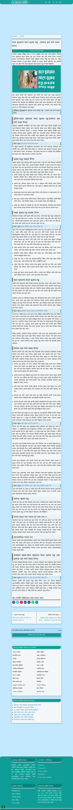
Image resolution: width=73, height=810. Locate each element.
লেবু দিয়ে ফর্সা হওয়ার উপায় (29, 144)
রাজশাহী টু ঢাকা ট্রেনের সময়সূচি (23, 717)
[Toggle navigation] (60, 2)
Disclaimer (41, 774)
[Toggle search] (56, 2)
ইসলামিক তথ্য (16, 791)
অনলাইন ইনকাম (16, 797)
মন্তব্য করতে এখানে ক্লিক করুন (36, 635)
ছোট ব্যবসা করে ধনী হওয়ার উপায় (24, 712)
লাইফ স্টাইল (15, 800)
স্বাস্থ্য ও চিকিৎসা (16, 794)
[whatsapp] (46, 2)
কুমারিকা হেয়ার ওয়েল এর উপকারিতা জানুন (34, 311)
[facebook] (49, 2)
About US (41, 765)
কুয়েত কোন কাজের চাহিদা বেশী (23, 715)
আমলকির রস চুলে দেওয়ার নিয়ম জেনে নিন (34, 578)
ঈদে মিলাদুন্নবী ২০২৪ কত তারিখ (24, 707)
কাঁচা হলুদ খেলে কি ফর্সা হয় (29, 423)
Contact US (41, 768)
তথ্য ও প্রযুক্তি (15, 803)
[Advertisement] (36, 19)
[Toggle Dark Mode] (53, 2)
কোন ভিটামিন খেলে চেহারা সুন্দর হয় (32, 226)
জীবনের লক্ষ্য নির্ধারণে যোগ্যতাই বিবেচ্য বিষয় (27, 705)
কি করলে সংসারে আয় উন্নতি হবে (24, 720)
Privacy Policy (42, 771)
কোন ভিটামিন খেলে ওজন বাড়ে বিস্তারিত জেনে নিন (36, 486)
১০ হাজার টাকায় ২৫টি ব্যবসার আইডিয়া (26, 710)
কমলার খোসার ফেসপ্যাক (36, 51)
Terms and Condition (45, 777)
